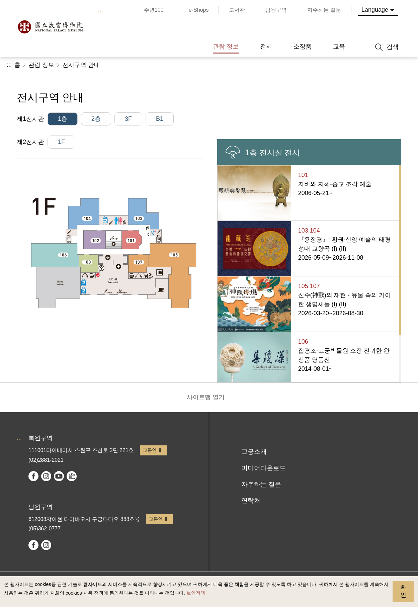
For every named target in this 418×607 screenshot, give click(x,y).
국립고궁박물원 (50, 27)
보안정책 (195, 593)
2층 (96, 118)
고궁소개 (254, 451)
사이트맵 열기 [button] (206, 397)
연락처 (250, 500)
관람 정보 (41, 65)
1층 (62, 118)
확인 (403, 591)
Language (374, 9)
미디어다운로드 (263, 467)
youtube (59, 476)
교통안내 (152, 450)
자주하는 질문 (261, 484)
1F (61, 142)
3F (128, 118)
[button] (360, 65)
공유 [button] (338, 65)
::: (100, 10)
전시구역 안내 (81, 65)
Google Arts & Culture (72, 476)
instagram (46, 476)
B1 (159, 118)
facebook (33, 476)
